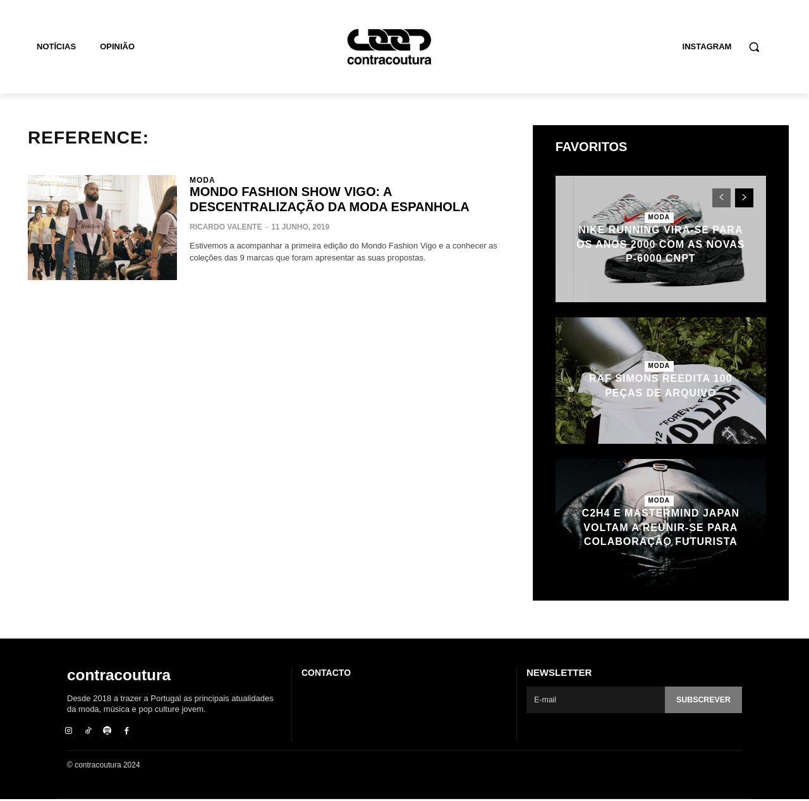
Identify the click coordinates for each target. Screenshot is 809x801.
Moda (203, 180)
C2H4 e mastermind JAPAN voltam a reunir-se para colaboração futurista (660, 527)
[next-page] (744, 197)
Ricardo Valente (226, 227)
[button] (754, 47)
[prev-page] (721, 197)
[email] (594, 700)
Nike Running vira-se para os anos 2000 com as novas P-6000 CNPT (660, 244)
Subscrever (702, 700)
